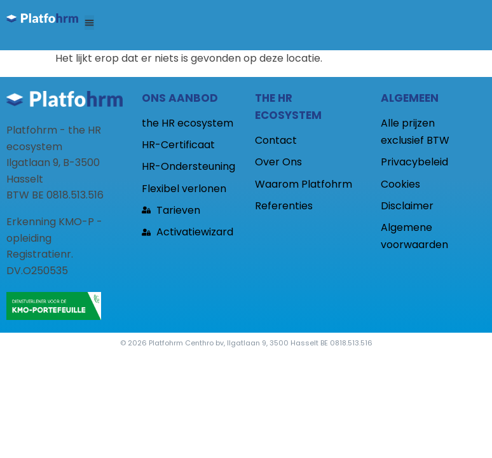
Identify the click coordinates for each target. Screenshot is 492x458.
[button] (89, 22)
